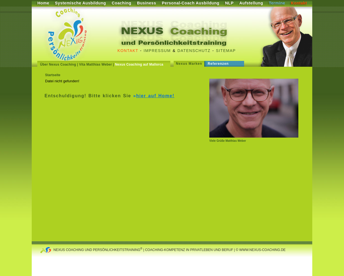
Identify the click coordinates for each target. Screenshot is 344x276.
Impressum (157, 50)
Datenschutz (194, 50)
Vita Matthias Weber (95, 64)
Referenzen (218, 64)
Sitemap (226, 50)
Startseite (52, 75)
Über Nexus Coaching (58, 64)
